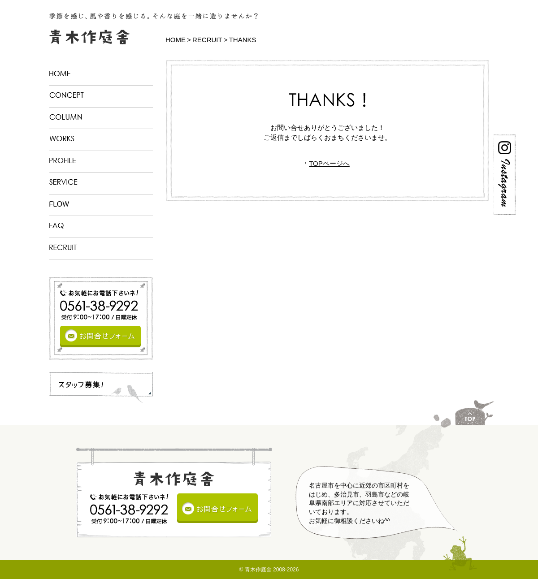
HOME (175, 39)
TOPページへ (329, 163)
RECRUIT (207, 39)
